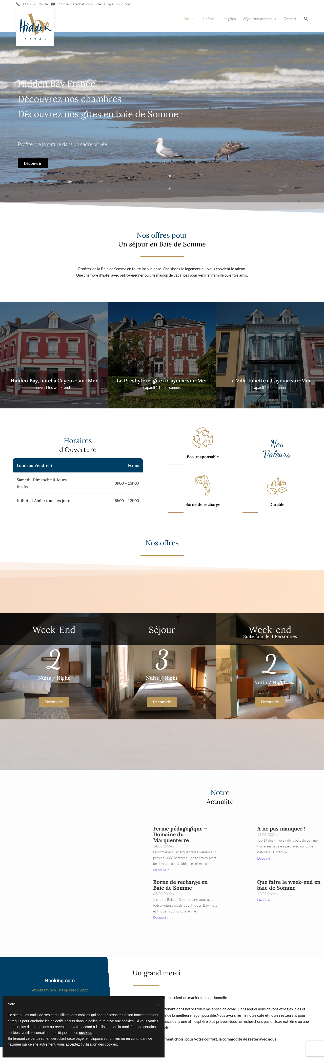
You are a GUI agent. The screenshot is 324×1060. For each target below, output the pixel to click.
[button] (306, 18)
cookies (85, 1033)
